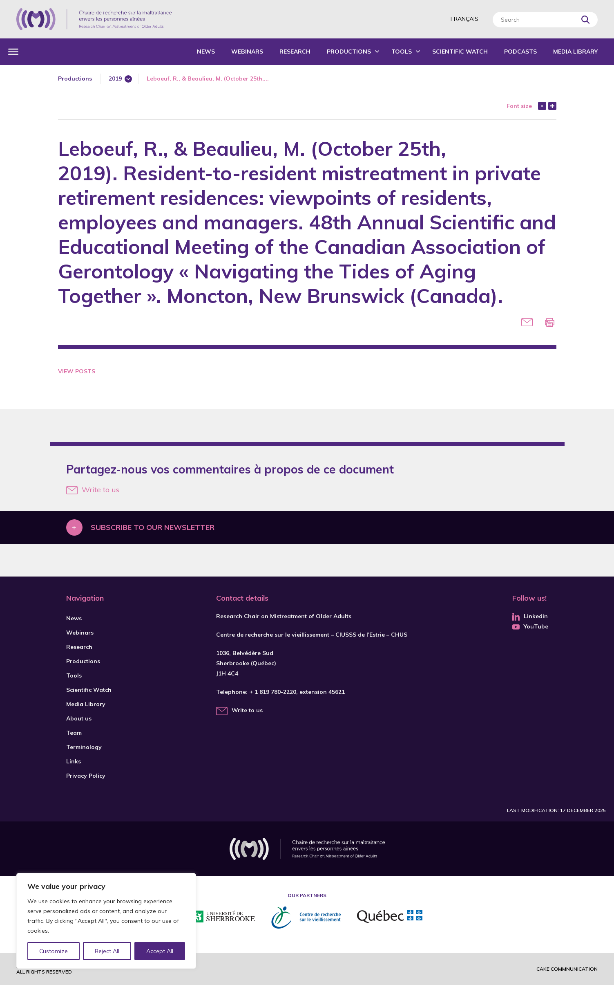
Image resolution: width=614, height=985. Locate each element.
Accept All (159, 951)
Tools (401, 51)
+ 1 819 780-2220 (272, 692)
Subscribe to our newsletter (152, 527)
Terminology (84, 747)
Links (73, 761)
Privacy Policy (85, 775)
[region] (106, 921)
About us (79, 718)
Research (294, 51)
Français (464, 18)
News (206, 51)
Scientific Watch (460, 51)
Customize (53, 951)
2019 (115, 78)
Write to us (92, 489)
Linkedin (530, 616)
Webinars (247, 51)
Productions (349, 51)
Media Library (575, 51)
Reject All (107, 951)
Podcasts (520, 51)
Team (74, 732)
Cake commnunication (567, 969)
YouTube (530, 626)
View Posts (76, 371)
